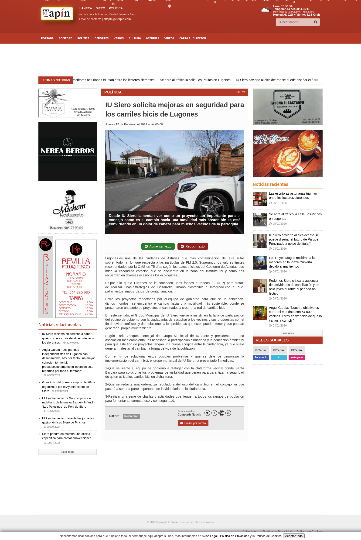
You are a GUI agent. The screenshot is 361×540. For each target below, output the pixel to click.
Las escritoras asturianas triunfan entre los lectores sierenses (114, 80)
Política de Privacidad (277, 531)
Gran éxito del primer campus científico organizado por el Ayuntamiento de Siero (68, 386)
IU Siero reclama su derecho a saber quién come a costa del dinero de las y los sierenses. (68, 338)
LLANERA (85, 8)
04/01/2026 (278, 248)
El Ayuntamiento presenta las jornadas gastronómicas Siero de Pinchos (68, 422)
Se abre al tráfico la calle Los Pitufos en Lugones (199, 80)
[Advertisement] (180, 60)
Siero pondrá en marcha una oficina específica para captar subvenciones (66, 438)
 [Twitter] (207, 413)
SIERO (100, 8)
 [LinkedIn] (228, 413)
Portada (47, 38)
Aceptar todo (294, 536)
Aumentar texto (158, 246)
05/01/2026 (278, 223)
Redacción (131, 416)
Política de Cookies (310, 531)
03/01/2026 (278, 325)
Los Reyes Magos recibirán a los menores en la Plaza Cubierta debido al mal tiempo (292, 262)
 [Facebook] (214, 413)
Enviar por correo (193, 423)
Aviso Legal (250, 531)
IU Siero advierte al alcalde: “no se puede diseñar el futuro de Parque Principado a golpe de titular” (294, 239)
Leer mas (67, 452)
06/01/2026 (278, 203)
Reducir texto (192, 246)
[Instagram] (221, 413)
